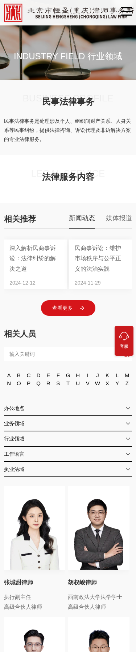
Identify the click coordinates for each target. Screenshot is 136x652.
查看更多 (68, 308)
